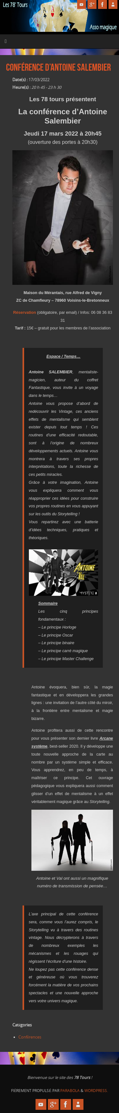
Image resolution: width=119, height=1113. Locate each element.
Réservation (24, 312)
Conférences (30, 1037)
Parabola (70, 1090)
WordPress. (96, 1090)
